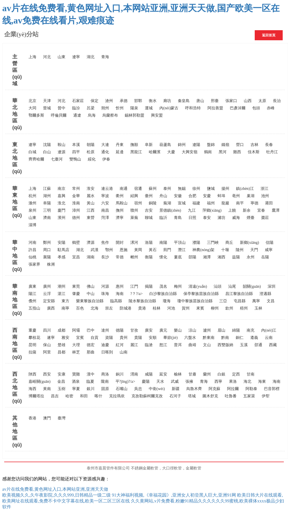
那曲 (91, 352)
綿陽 (236, 330)
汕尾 (232, 286)
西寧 (218, 381)
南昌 (105, 210)
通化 (105, 152)
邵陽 (192, 257)
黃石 (153, 250)
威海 (236, 218)
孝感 (61, 257)
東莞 (76, 286)
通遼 (77, 115)
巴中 (91, 330)
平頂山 (180, 242)
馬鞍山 (122, 203)
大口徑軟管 (172, 468)
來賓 (200, 308)
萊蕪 (134, 218)
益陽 (236, 257)
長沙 (105, 257)
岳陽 (265, 257)
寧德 (254, 203)
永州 (250, 257)
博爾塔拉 (36, 396)
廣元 (163, 330)
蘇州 (153, 188)
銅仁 (240, 338)
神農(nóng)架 (203, 250)
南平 (240, 203)
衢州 (120, 196)
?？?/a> (136, 294)
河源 (105, 286)
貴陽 (138, 338)
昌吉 (55, 396)
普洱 (178, 345)
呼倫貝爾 (59, 115)
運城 (149, 108)
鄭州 (47, 242)
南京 (61, 188)
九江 (192, 210)
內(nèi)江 (268, 330)
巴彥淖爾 (237, 108)
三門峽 (213, 242)
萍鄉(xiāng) (211, 210)
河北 (47, 57)
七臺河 (57, 159)
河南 (32, 242)
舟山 (163, 196)
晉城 (47, 108)
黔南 (225, 338)
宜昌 (76, 257)
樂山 (178, 330)
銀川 (91, 389)
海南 (120, 294)
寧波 (105, 196)
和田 (84, 396)
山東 (61, 57)
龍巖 (225, 203)
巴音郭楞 (272, 389)
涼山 (192, 330)
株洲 (51, 264)
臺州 (149, 196)
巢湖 (250, 196)
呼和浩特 (193, 108)
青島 (178, 218)
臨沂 (163, 218)
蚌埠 (221, 196)
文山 (207, 345)
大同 (32, 108)
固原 (105, 389)
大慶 (171, 152)
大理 (76, 345)
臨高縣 (116, 301)
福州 (211, 203)
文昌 (271, 301)
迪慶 (105, 345)
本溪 (76, 145)
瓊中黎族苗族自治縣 (195, 301)
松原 (91, 152)
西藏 (273, 345)
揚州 (225, 188)
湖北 (91, 57)
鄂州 (109, 250)
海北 (247, 381)
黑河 (222, 152)
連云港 (107, 188)
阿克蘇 (214, 389)
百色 (80, 308)
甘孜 (134, 330)
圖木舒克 (210, 396)
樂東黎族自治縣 (89, 301)
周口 (47, 250)
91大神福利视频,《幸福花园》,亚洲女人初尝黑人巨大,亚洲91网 (174, 495)
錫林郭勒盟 (134, 115)
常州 (76, 188)
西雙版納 (225, 345)
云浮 (47, 294)
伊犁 (266, 396)
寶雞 (76, 374)
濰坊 (221, 218)
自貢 (94, 338)
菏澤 (105, 218)
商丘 (229, 242)
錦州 (182, 145)
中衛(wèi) (157, 389)
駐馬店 (63, 250)
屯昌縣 (239, 301)
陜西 (32, 374)
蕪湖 (167, 203)
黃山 (91, 203)
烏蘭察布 (110, 115)
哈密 (69, 396)
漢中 (91, 374)
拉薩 (32, 352)
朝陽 (91, 145)
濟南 (47, 218)
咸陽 (149, 374)
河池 (171, 308)
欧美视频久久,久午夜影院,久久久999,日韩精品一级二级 (56, 495)
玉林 (258, 308)
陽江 (32, 294)
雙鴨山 (75, 159)
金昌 (61, 381)
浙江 (264, 188)
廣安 (149, 330)
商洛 (105, 374)
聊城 (149, 218)
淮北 (61, 203)
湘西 (221, 257)
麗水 (91, 196)
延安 (163, 374)
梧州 (244, 308)
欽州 (229, 308)
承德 (124, 101)
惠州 (120, 286)
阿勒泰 (251, 389)
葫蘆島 (165, 145)
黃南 (47, 389)
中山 (91, 294)
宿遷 (138, 188)
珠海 (105, 294)
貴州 (124, 338)
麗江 (134, 345)
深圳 (271, 286)
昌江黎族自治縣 (239, 294)
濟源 (91, 242)
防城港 (125, 308)
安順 (153, 338)
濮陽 (196, 242)
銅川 (120, 374)
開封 (120, 242)
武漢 (94, 250)
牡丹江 (272, 152)
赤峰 (271, 108)
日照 (192, 218)
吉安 (149, 210)
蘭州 (207, 374)
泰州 (167, 188)
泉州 (32, 210)
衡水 (153, 101)
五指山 (34, 308)
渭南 (134, 374)
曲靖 (192, 345)
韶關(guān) (252, 286)
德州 (76, 218)
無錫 (182, 188)
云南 (269, 338)
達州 (105, 330)
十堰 (225, 250)
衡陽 (149, 257)
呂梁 (91, 108)
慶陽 (146, 381)
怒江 (163, 345)
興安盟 (157, 115)
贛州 (134, 210)
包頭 (256, 108)
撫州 (120, 210)
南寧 (65, 308)
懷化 (163, 257)
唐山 (200, 101)
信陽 (269, 242)
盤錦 (211, 145)
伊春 (106, 159)
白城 (32, 152)
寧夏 (76, 389)
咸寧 (269, 250)
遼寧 (76, 57)
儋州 (32, 301)
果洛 (233, 381)
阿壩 (76, 330)
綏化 (92, 159)
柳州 (215, 308)
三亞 (223, 301)
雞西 (237, 152)
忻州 (120, 108)
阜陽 (47, 203)
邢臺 (215, 101)
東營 (91, 218)
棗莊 (265, 218)
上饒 (232, 210)
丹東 (120, 145)
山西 (248, 101)
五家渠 (249, 396)
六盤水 (190, 338)
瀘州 (207, 330)
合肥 (192, 196)
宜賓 (80, 338)
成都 (61, 330)
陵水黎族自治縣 (142, 301)
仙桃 (32, 257)
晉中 (61, 108)
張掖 (189, 381)
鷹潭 (276, 210)
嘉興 (61, 196)
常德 (120, 257)
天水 (160, 381)
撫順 (134, 145)
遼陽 (196, 145)
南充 (250, 330)
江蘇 (47, 188)
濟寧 (120, 218)
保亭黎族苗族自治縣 (201, 294)
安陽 (61, 242)
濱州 (61, 218)
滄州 (109, 101)
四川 (47, 330)
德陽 (120, 330)
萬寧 (256, 301)
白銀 (221, 374)
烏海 (92, 115)
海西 (32, 389)
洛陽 (149, 242)
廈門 (61, 210)
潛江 (182, 250)
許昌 (32, 250)
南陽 (163, 242)
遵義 (254, 338)
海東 (262, 381)
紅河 (120, 345)
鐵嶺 (225, 145)
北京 (32, 101)
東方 (65, 301)
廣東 (32, 286)
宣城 (182, 203)
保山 (47, 345)
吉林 (254, 145)
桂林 (156, 308)
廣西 (51, 308)
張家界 (34, 264)
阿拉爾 (233, 389)
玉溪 (244, 345)
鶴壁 (76, 242)
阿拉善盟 (215, 108)
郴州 (134, 257)
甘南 (250, 374)
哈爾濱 (154, 152)
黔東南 (208, 338)
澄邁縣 (265, 294)
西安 (47, 374)
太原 (262, 101)
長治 (277, 101)
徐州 (196, 188)
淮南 (76, 203)
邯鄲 (138, 101)
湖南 (91, 257)
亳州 (236, 196)
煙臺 (250, 218)
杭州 (32, 196)
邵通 (258, 345)
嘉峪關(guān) (40, 381)
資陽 (109, 338)
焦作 (105, 242)
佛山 (91, 286)
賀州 (186, 308)
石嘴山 (122, 389)
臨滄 (149, 345)
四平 (76, 152)
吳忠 (138, 389)
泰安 (207, 218)
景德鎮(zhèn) (170, 210)
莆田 (269, 203)
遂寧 (51, 338)
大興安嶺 (189, 152)
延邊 (120, 152)
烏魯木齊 (194, 389)
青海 (105, 57)
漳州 (76, 210)
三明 (47, 210)
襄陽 (47, 257)
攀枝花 (34, 338)
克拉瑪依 (117, 396)
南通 (124, 188)
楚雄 (61, 345)
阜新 (149, 145)
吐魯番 (231, 396)
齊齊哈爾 (36, 159)
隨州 (240, 250)
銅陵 (153, 203)
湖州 (47, 196)
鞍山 (61, 145)
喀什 (98, 396)
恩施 (124, 250)
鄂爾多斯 (36, 115)
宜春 (261, 210)
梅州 (178, 286)
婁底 (178, 257)
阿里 (47, 352)
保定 (94, 101)
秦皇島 (184, 101)
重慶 (32, 330)
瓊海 (167, 301)
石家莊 (78, 101)
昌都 (61, 352)
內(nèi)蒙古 (168, 108)
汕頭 (217, 286)
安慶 (207, 196)
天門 (254, 250)
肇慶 (76, 294)
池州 (265, 196)
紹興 (134, 196)
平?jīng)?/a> (125, 381)
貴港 (142, 308)
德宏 (91, 345)
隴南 (105, 381)
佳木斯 (253, 152)
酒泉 (76, 381)
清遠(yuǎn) (197, 286)
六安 (105, 203)
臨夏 (90, 381)
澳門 (47, 418)
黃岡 (138, 250)
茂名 (163, 286)
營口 (240, 145)
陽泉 (134, 108)
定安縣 (49, 301)
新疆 (176, 389)
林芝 (76, 352)
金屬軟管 (193, 468)
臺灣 (61, 418)
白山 (47, 152)
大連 (105, 145)
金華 (76, 196)
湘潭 (207, 257)
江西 (91, 210)
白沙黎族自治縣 (163, 294)
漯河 (134, 242)
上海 (32, 57)
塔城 (192, 396)
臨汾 (76, 108)
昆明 (32, 345)
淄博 (32, 225)
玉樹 (61, 389)
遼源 (61, 152)
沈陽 (47, 145)
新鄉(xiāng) (249, 242)
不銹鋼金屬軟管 (144, 468)
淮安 (91, 188)
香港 (32, 418)
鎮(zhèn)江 (245, 188)
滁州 (32, 203)
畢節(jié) (170, 338)
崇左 (109, 308)
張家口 (231, 101)
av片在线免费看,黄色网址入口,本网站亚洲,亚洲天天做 (55, 489)
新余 (247, 210)
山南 (124, 352)
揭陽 (149, 286)
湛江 (61, 294)
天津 (47, 101)
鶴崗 (208, 152)
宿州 (138, 203)
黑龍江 (136, 152)
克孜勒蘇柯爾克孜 (147, 396)
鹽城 (211, 188)
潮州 (61, 286)
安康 (61, 374)
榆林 (178, 374)
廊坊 (167, 101)
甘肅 (192, 374)
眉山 (221, 330)
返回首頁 (268, 35)
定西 (236, 374)
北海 (94, 308)
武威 (175, 381)
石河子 (175, 396)
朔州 (105, 108)
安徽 (178, 196)
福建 (196, 203)
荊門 (167, 250)
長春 (269, 145)
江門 (134, 286)
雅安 (65, 338)
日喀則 (107, 352)
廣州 (47, 286)
